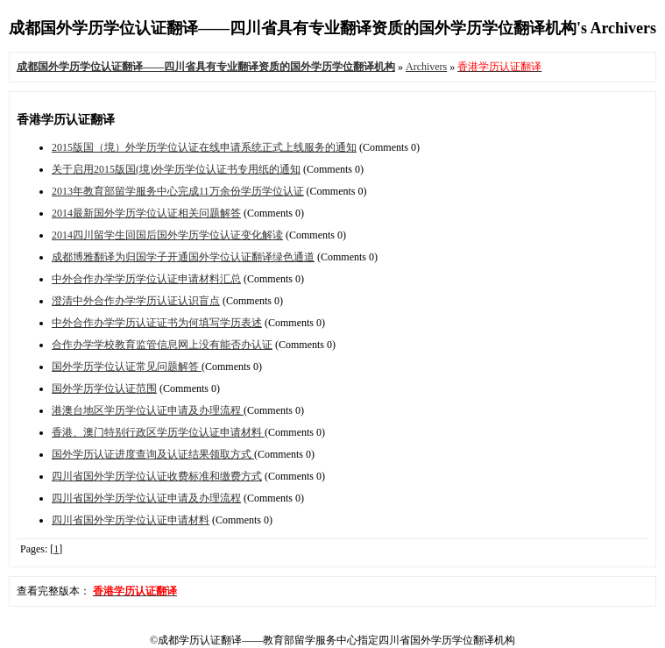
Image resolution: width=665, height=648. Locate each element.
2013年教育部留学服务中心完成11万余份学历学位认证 (178, 191)
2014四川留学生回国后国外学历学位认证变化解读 (167, 235)
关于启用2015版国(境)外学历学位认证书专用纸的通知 (176, 169)
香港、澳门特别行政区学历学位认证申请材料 (158, 432)
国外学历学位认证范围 (104, 388)
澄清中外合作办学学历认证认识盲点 (136, 301)
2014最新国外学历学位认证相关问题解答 (146, 213)
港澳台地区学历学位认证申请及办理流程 (148, 410)
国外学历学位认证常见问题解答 (127, 366)
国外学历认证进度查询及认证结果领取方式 (153, 454)
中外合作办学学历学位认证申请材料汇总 (146, 279)
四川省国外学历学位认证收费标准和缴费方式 (157, 476)
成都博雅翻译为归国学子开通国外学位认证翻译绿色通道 (183, 257)
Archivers (426, 67)
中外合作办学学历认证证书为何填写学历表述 (157, 323)
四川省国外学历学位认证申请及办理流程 (146, 498)
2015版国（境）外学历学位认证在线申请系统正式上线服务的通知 (204, 147)
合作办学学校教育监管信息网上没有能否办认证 (162, 344)
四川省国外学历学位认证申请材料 (130, 520)
